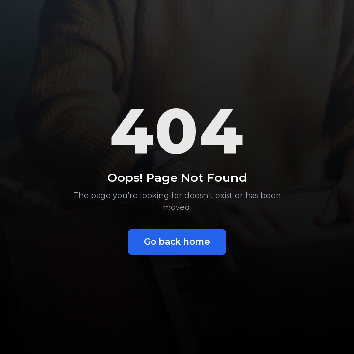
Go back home (177, 241)
